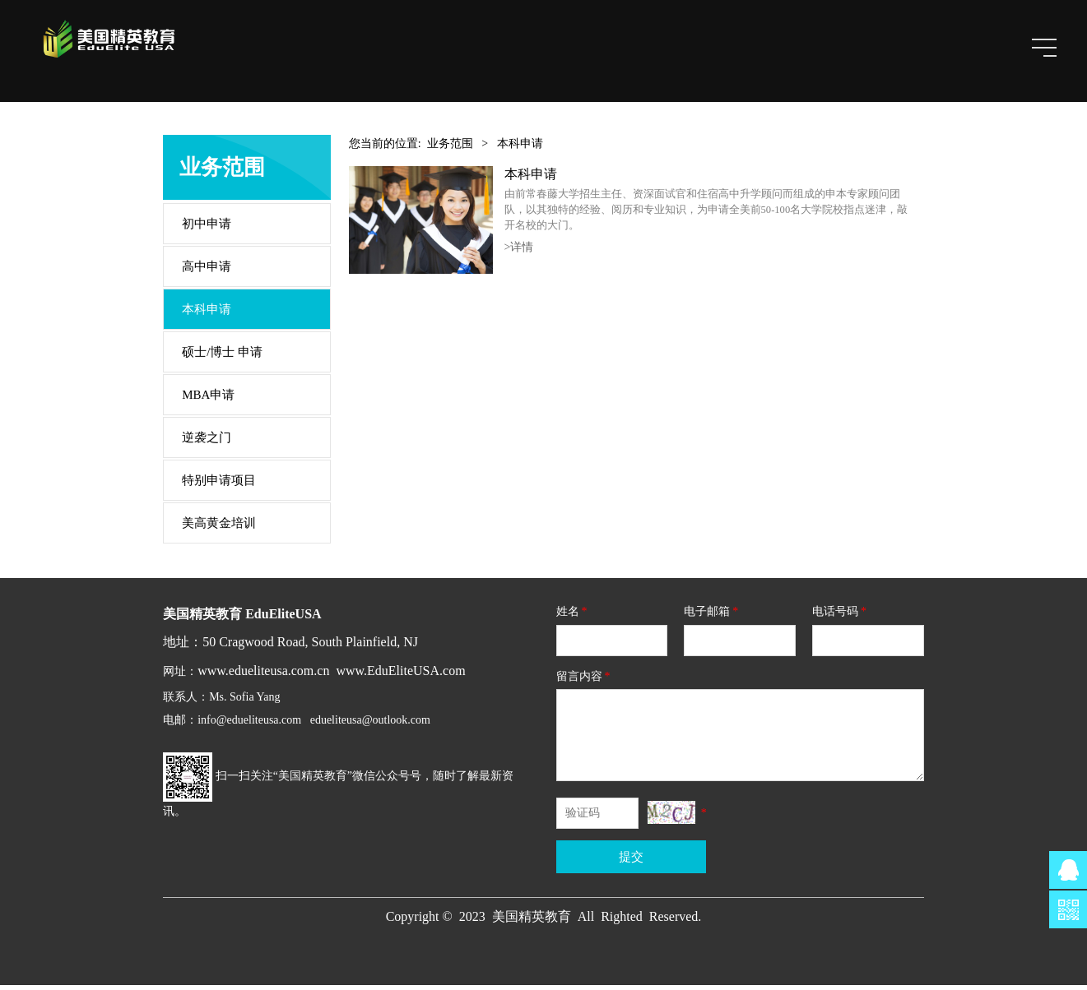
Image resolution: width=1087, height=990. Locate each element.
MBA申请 (208, 399)
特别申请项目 (219, 485)
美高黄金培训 (219, 527)
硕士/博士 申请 (222, 356)
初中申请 (206, 228)
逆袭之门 (206, 442)
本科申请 (206, 314)
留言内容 (584, 680)
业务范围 (450, 148)
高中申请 (206, 271)
